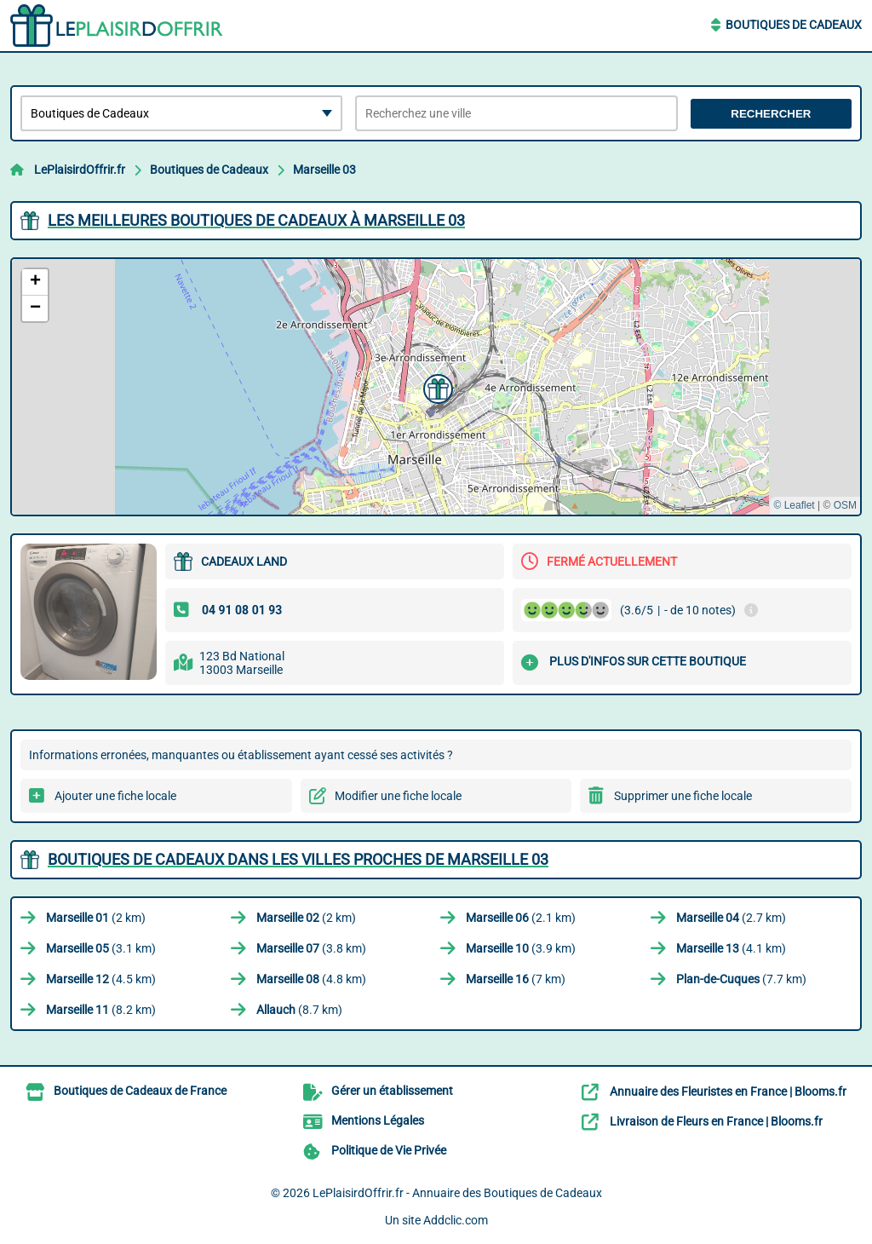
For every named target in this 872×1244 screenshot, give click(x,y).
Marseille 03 (324, 169)
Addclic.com (455, 1220)
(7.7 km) (741, 979)
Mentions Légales (377, 1120)
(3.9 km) (521, 948)
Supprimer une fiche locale (683, 796)
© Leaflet (793, 505)
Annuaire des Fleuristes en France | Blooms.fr (728, 1091)
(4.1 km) (731, 948)
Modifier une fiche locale (398, 796)
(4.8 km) (311, 979)
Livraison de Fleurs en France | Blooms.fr (716, 1121)
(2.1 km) (521, 917)
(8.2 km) (101, 1010)
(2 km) (96, 917)
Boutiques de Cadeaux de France (140, 1090)
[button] (436, 387)
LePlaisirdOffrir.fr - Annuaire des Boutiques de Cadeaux (457, 1193)
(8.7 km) (299, 1010)
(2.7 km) (731, 917)
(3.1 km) (101, 948)
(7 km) (515, 979)
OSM (845, 505)
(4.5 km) (101, 979)
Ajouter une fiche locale (115, 796)
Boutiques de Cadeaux (794, 25)
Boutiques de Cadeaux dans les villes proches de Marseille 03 (298, 859)
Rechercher (771, 113)
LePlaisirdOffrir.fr (79, 169)
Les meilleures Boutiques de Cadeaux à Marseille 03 (256, 220)
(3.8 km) (311, 948)
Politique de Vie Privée (388, 1150)
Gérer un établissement (392, 1090)
